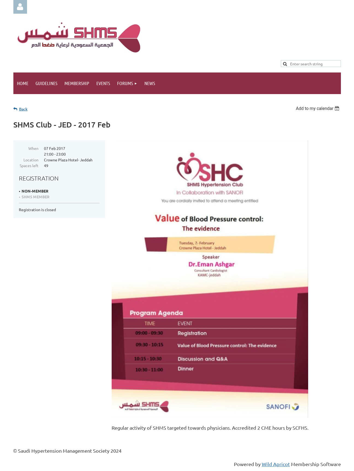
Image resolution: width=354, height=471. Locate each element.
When (33, 148)
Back (23, 109)
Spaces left (29, 165)
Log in (20, 7)
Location (30, 159)
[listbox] (318, 108)
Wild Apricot (276, 464)
